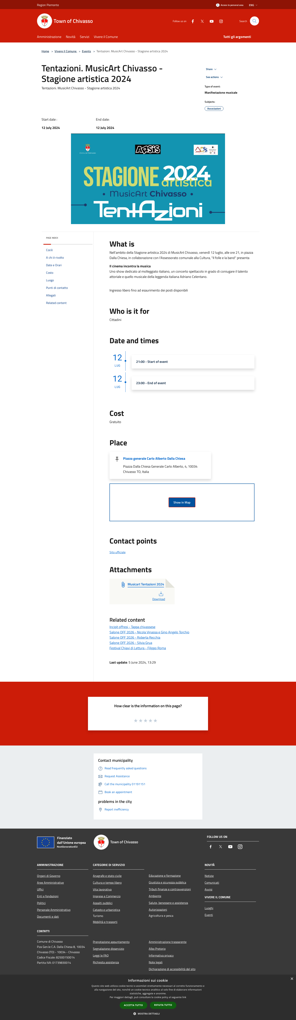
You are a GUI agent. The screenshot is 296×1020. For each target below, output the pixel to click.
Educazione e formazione (165, 875)
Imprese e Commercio (106, 896)
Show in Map (181, 502)
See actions (215, 77)
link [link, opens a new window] (184, 997)
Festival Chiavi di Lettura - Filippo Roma (137, 648)
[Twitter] (200, 20)
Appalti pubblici (103, 903)
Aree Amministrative (50, 882)
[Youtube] (210, 20)
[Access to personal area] (229, 5)
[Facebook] (191, 20)
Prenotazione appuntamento (111, 942)
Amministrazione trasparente (168, 942)
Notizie (209, 876)
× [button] (291, 979)
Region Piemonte (48, 5)
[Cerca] (254, 20)
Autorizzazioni (158, 909)
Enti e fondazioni (48, 896)
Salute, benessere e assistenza (168, 902)
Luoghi (209, 908)
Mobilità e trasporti (105, 922)
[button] (148, 1013)
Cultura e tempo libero (107, 882)
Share (212, 69)
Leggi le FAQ (101, 955)
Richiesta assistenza (106, 962)
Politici (41, 903)
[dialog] (148, 997)
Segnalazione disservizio (108, 948)
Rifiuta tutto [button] (163, 1005)
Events (86, 51)
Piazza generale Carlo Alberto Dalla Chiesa (154, 458)
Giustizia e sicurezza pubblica (167, 882)
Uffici (40, 889)
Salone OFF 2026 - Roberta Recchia (134, 637)
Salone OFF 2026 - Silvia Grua (130, 642)
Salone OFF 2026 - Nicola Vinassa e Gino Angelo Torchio (149, 632)
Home (45, 51)
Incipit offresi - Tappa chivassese (132, 626)
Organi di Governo (48, 876)
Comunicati (212, 882)
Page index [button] (52, 238)
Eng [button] (253, 5)
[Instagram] (219, 20)
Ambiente (155, 896)
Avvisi (208, 889)
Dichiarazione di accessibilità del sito (172, 969)
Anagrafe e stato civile (107, 876)
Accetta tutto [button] (133, 1005)
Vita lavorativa (102, 889)
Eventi (209, 915)
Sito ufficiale (117, 552)
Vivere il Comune (66, 51)
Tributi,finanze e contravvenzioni (170, 889)
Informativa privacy (161, 955)
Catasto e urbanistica (106, 909)
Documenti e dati (48, 916)
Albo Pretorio (157, 948)
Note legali (156, 962)
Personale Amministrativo (53, 909)
